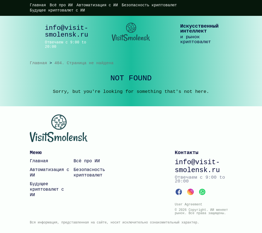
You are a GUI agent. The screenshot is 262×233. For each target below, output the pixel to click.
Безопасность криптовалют (149, 5)
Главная (38, 5)
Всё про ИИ (61, 5)
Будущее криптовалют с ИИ (57, 10)
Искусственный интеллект (199, 28)
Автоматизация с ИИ (97, 5)
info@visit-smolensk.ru (66, 31)
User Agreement (188, 205)
